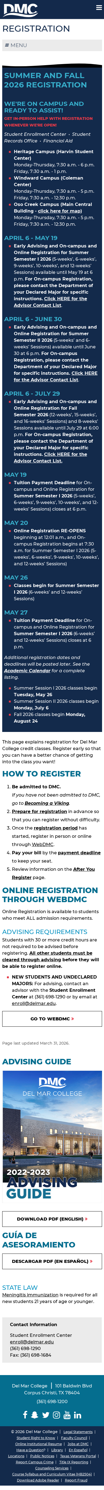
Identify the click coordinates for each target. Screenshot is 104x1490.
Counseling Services (52, 1468)
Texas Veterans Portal (78, 1456)
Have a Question (30, 1450)
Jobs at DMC (78, 1444)
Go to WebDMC (50, 1018)
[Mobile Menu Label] (99, 7)
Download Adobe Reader (38, 1480)
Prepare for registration (39, 811)
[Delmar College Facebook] (25, 1415)
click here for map (59, 211)
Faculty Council (74, 1438)
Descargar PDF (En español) (50, 1261)
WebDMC (43, 844)
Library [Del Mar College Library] (57, 1450)
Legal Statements (78, 1432)
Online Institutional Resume (38, 1444)
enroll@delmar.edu (34, 1003)
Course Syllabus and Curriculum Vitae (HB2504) (52, 1474)
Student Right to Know (36, 1438)
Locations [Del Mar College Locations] (16, 1456)
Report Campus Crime (35, 1462)
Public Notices (42, 1456)
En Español (78, 1450)
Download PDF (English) (50, 1219)
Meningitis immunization (30, 1295)
